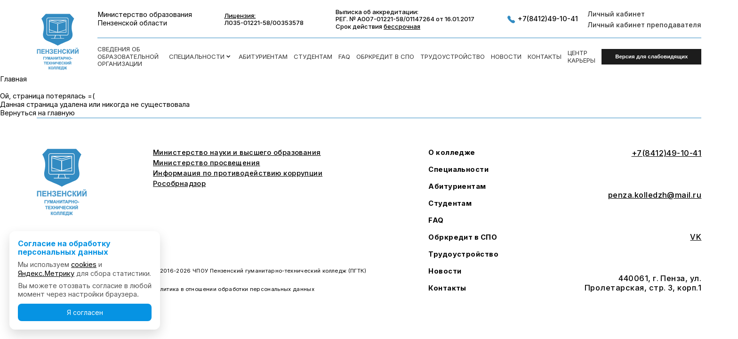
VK (695, 237)
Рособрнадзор (179, 184)
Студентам (313, 56)
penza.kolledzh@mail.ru (655, 195)
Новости (506, 56)
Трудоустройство (452, 56)
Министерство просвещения (206, 163)
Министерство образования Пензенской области (144, 18)
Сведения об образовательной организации (128, 56)
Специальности (200, 56)
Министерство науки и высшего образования (237, 153)
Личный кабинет (616, 14)
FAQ (344, 56)
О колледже (451, 153)
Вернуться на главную (37, 113)
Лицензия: (240, 15)
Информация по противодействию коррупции (237, 174)
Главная (13, 79)
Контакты (545, 56)
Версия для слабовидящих (651, 56)
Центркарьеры (581, 56)
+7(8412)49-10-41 (542, 19)
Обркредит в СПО (385, 56)
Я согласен (85, 312)
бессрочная (402, 26)
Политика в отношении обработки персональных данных (233, 289)
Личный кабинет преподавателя (644, 25)
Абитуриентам (263, 56)
